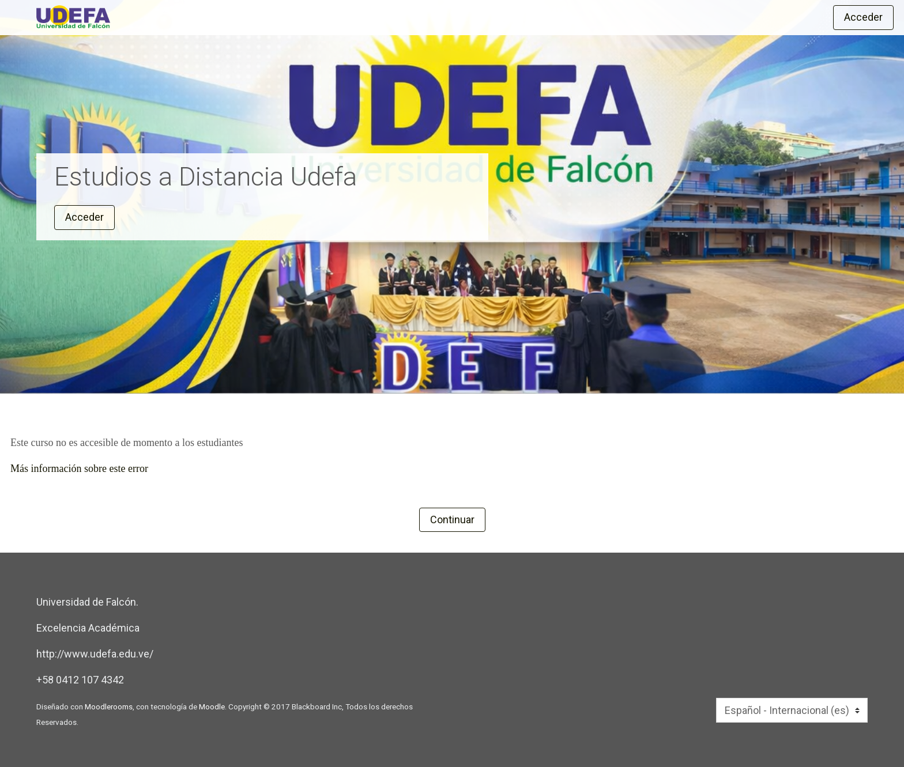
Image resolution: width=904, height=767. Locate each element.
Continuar (452, 519)
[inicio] (253, 16)
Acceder (863, 17)
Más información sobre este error (79, 468)
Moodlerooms (109, 706)
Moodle (212, 706)
